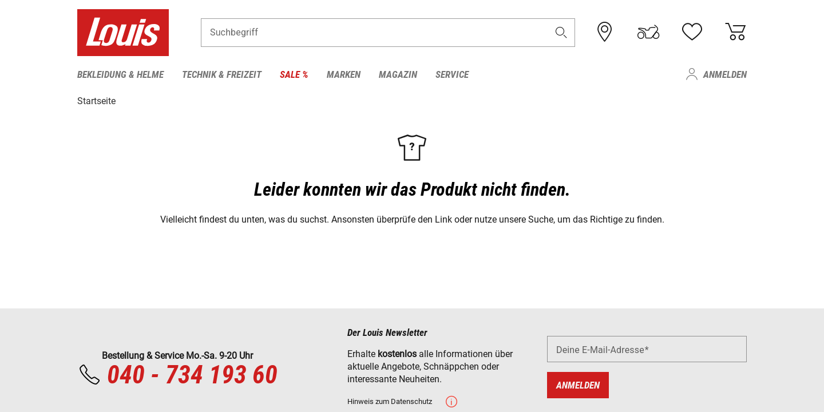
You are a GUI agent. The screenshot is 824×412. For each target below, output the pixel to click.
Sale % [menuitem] (294, 74)
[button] (561, 32)
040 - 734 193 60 (177, 374)
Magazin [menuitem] (398, 74)
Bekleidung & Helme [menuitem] (120, 74)
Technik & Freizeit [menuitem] (222, 74)
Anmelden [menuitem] (725, 74)
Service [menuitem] (452, 74)
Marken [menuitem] (343, 74)
